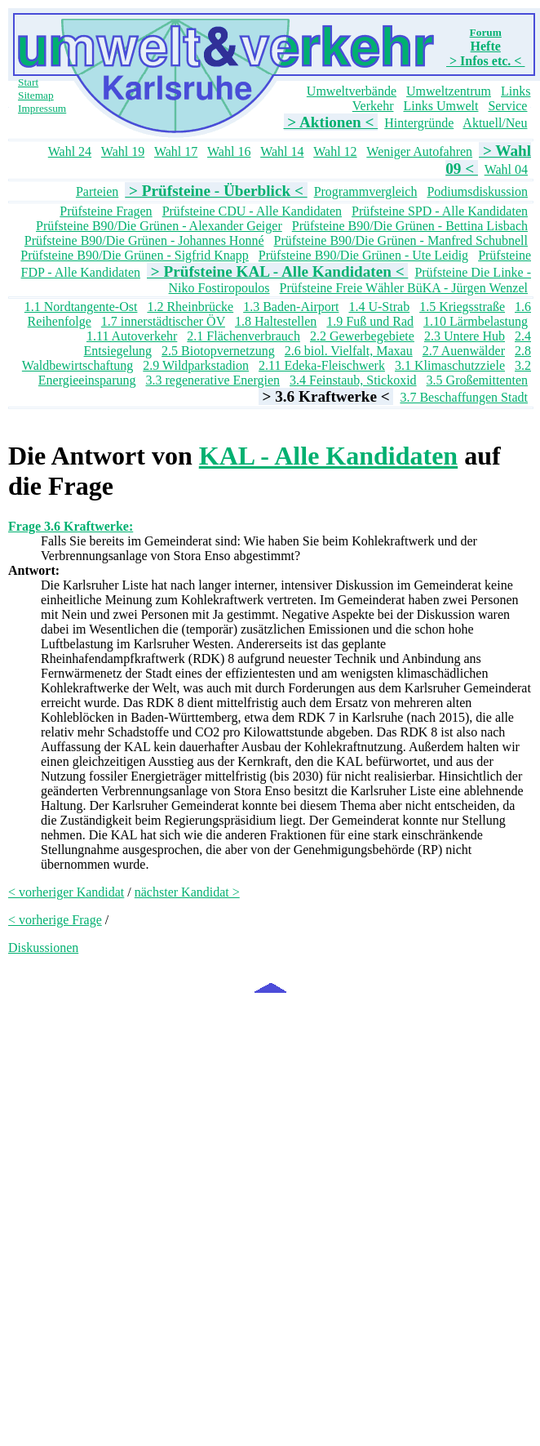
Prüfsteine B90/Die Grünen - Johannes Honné (144, 240)
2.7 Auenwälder (464, 351)
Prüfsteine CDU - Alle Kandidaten (252, 211)
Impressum (42, 108)
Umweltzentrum (448, 91)
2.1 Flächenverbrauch (243, 336)
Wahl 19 (122, 151)
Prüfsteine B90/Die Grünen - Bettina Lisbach (410, 226)
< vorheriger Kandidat (66, 892)
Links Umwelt (440, 106)
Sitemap (36, 95)
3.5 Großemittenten (477, 380)
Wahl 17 (175, 151)
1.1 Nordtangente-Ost (81, 307)
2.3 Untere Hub (464, 336)
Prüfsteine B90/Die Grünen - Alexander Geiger (159, 226)
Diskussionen (43, 947)
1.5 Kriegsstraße (462, 307)
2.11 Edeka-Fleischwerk (322, 365)
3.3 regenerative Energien (213, 380)
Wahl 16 (228, 151)
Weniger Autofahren (419, 151)
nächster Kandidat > (187, 892)
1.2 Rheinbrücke (190, 307)
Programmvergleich (366, 191)
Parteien (97, 191)
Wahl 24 (69, 151)
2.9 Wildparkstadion (196, 365)
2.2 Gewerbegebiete (362, 336)
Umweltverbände (351, 91)
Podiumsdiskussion (477, 191)
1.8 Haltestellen (275, 321)
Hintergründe (419, 123)
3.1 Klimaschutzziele (450, 365)
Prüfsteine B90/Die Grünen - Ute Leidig (363, 255)
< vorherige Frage (55, 920)
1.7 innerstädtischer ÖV (163, 321)
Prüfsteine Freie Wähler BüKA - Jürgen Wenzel (404, 288)
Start (28, 82)
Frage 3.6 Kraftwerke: (70, 526)
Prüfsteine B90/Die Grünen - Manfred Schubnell (401, 240)
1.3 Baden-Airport (291, 307)
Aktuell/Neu (495, 123)
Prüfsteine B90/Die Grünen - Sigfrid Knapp (134, 255)
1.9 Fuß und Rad (370, 321)
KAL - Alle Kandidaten (328, 455)
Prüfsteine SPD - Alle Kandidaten (440, 211)
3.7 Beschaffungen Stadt (464, 397)
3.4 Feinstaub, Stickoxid (353, 380)
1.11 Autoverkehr (131, 336)
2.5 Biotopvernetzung (218, 351)
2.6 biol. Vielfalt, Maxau (349, 351)
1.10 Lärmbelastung (475, 321)
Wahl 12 (334, 151)
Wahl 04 (506, 169)
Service (507, 106)
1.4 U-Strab (378, 307)
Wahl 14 (281, 151)
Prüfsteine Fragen (106, 211)
